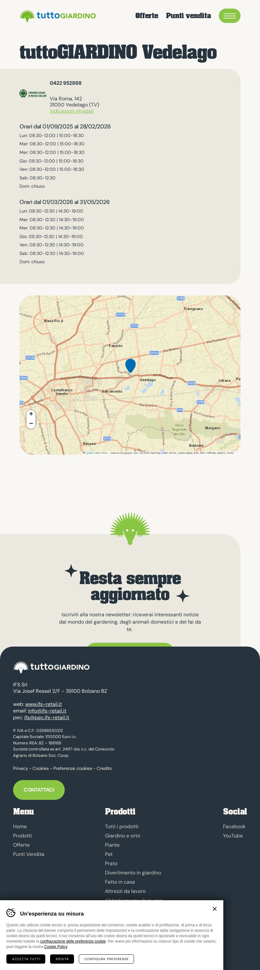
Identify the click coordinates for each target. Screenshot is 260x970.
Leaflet (88, 453)
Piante (112, 845)
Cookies (41, 768)
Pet (109, 854)
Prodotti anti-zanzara (130, 919)
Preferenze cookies (72, 768)
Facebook (234, 826)
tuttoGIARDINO (56, 16)
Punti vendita (188, 15)
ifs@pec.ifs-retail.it (46, 717)
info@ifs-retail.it (47, 710)
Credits (104, 768)
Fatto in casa (120, 882)
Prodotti (22, 835)
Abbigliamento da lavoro (133, 900)
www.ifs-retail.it (43, 704)
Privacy (20, 768)
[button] (130, 371)
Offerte (146, 15)
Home (20, 826)
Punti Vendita (28, 854)
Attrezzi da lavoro (125, 891)
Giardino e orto (122, 835)
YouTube (233, 835)
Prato (111, 863)
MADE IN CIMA (43, 950)
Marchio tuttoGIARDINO (132, 937)
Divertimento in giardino (133, 872)
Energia (114, 909)
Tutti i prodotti (121, 826)
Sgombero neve (123, 928)
